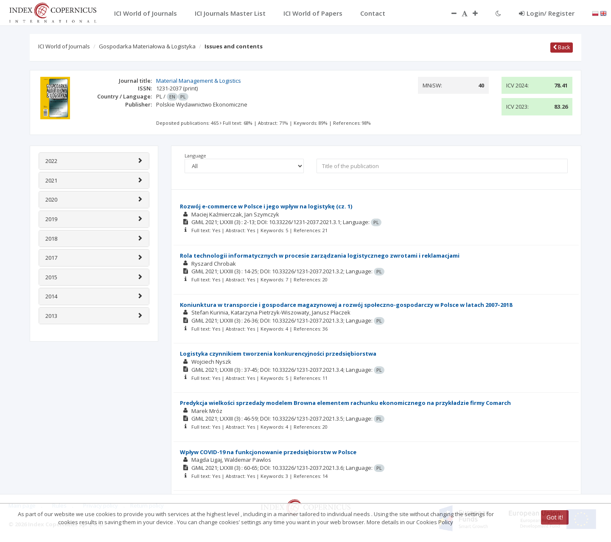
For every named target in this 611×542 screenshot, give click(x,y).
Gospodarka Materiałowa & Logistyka (147, 46)
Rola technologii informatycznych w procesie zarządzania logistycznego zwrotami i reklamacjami (320, 255)
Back (561, 47)
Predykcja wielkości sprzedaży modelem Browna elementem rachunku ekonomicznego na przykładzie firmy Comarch (345, 403)
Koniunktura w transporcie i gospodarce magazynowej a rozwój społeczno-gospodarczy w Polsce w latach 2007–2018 (346, 305)
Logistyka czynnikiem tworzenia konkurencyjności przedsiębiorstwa (278, 353)
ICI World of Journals (64, 46)
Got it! (555, 517)
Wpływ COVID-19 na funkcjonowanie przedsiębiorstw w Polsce (268, 452)
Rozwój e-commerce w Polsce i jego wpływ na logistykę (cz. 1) (266, 206)
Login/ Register (547, 13)
